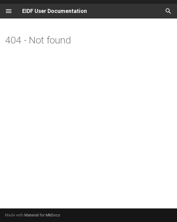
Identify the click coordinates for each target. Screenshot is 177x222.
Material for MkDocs (42, 215)
